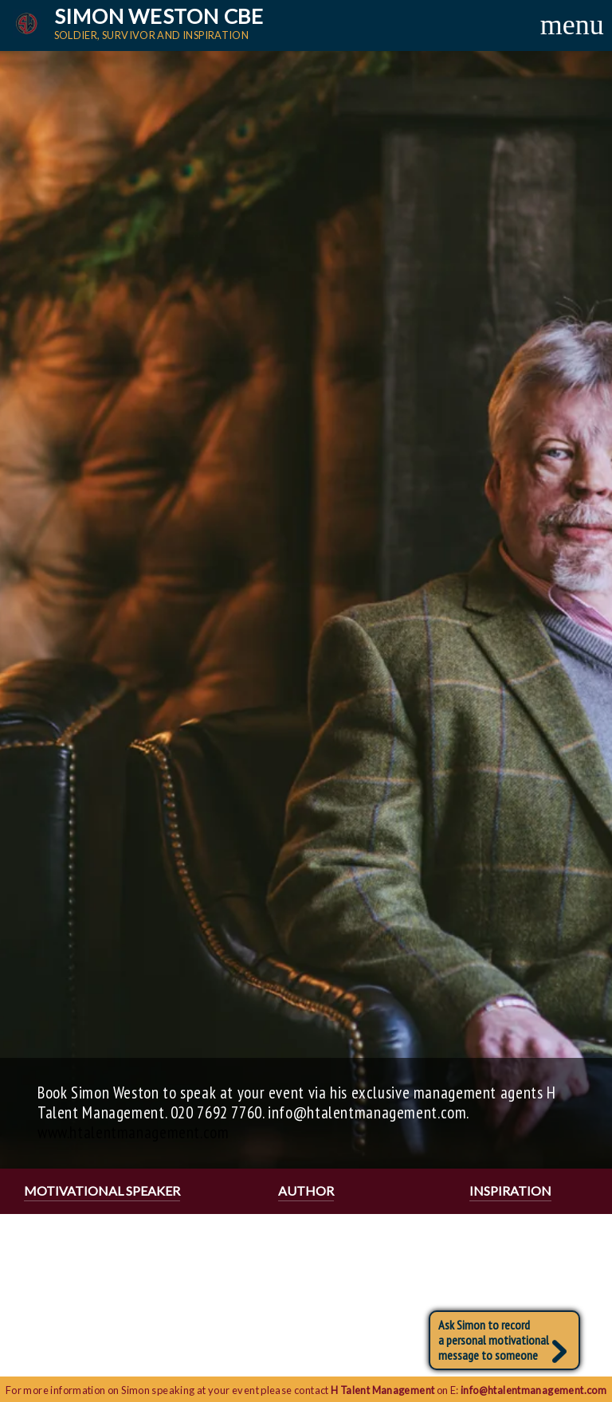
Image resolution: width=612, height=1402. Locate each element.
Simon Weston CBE (164, 23)
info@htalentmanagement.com (533, 1390)
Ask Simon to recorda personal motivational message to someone (502, 1340)
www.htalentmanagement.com (133, 1132)
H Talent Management (382, 1390)
